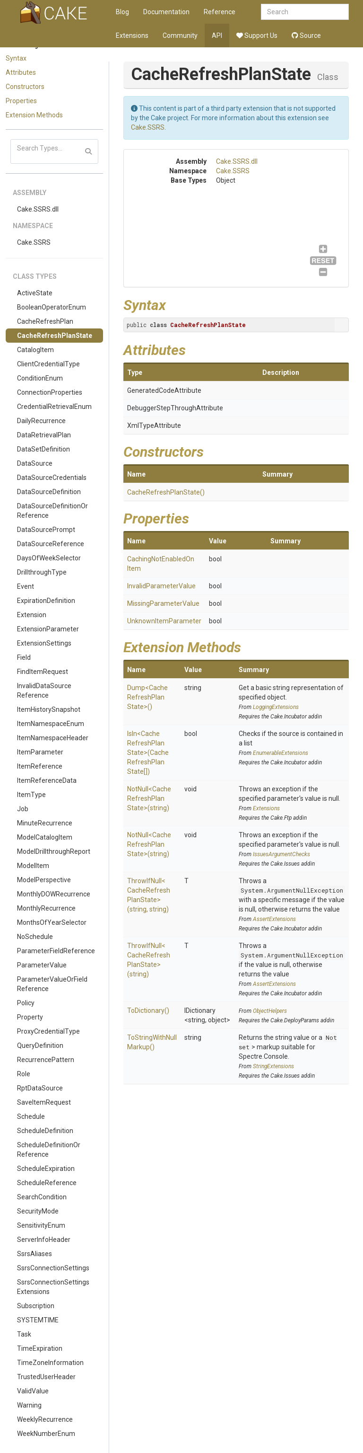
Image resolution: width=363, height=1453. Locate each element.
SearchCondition (42, 1197)
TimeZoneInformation (50, 1362)
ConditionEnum (40, 378)
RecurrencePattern (45, 1059)
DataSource (34, 463)
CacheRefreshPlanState (54, 335)
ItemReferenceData (47, 780)
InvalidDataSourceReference (44, 690)
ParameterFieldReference (56, 951)
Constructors (25, 86)
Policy (26, 1003)
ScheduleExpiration (46, 1168)
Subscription (35, 1306)
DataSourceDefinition (49, 492)
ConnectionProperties (49, 392)
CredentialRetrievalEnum (54, 406)
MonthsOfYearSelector (51, 922)
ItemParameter (40, 752)
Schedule (31, 1116)
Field (24, 657)
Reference (219, 12)
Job (22, 809)
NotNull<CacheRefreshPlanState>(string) (149, 798)
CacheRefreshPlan (45, 321)
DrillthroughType (42, 572)
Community (180, 35)
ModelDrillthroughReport (53, 851)
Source (306, 35)
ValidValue (33, 1391)
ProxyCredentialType (48, 1031)
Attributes (21, 72)
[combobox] (305, 12)
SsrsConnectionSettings (53, 1268)
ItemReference (39, 766)
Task (24, 1334)
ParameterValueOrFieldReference (52, 983)
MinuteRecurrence (44, 823)
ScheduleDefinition (45, 1130)
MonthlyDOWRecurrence (53, 894)
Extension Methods (34, 115)
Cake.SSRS (34, 242)
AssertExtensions (274, 919)
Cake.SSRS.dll (38, 209)
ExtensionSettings (44, 643)
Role (23, 1074)
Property (30, 1017)
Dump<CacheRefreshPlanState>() (147, 697)
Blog (122, 12)
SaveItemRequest (44, 1102)
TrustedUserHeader (46, 1377)
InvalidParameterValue (161, 586)
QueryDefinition (40, 1045)
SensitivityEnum (41, 1225)
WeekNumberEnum (46, 1433)
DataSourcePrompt (46, 529)
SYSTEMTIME (38, 1320)
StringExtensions (273, 1066)
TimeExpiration (39, 1348)
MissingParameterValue (163, 603)
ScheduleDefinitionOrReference (48, 1149)
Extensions (132, 35)
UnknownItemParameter (164, 621)
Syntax (16, 58)
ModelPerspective (44, 880)
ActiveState (34, 293)
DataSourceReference (50, 544)
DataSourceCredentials (51, 477)
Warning (29, 1405)
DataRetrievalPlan (44, 435)
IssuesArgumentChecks (281, 854)
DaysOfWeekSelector (49, 558)
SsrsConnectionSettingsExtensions (53, 1286)
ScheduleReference (47, 1183)
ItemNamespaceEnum (50, 723)
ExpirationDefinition (46, 600)
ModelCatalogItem (44, 837)
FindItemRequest (42, 671)
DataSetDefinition (43, 449)
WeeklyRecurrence (45, 1419)
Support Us (256, 35)
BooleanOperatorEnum (51, 307)
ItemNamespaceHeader (52, 738)
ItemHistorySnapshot (48, 709)
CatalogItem (35, 350)
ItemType (31, 794)
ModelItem (33, 865)
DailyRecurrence (41, 421)
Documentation (166, 12)
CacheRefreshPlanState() (166, 492)
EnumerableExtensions (280, 753)
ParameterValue (42, 965)
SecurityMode (38, 1211)
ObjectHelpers (270, 1011)
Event (25, 586)
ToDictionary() (148, 1010)
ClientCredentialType (48, 364)
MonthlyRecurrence (46, 908)
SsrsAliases (34, 1254)
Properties (21, 101)
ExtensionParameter (48, 629)
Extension (31, 615)
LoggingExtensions (276, 707)
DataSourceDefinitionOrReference (52, 510)
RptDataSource (40, 1088)
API (217, 35)
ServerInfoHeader (43, 1239)
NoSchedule (35, 936)
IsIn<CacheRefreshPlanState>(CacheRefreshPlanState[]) (148, 752)
